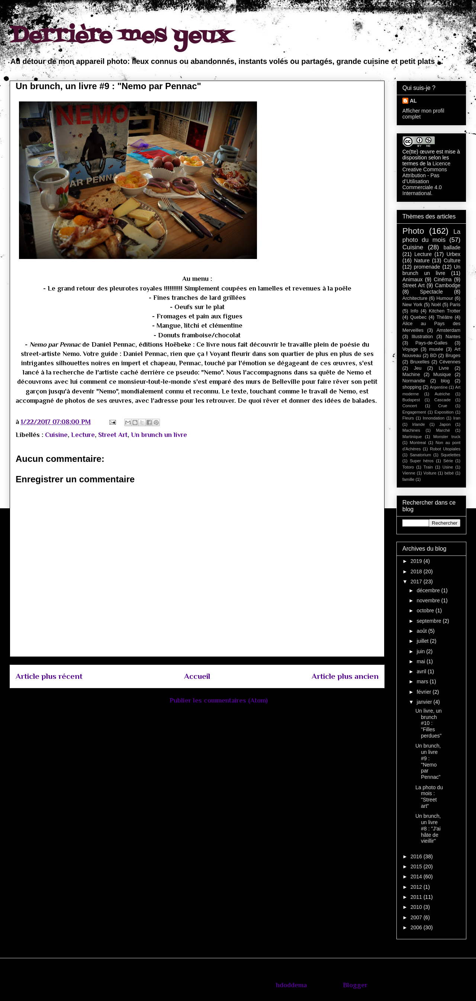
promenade (427, 267)
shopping (411, 387)
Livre (444, 368)
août (422, 631)
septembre (429, 621)
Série (448, 461)
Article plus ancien (345, 676)
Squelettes (450, 455)
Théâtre (445, 317)
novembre (428, 600)
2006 (417, 927)
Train (428, 467)
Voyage (410, 349)
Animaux (412, 279)
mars (423, 681)
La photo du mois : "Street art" (429, 796)
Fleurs (408, 418)
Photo (413, 231)
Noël (436, 304)
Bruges (453, 355)
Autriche (442, 394)
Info (414, 311)
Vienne (408, 473)
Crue (442, 406)
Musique (442, 374)
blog (445, 380)
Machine (411, 374)
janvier (424, 702)
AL (413, 101)
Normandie (413, 380)
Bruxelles (420, 362)
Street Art (113, 434)
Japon (444, 424)
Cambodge (448, 285)
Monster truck (446, 436)
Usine (448, 467)
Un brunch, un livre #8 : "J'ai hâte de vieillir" (428, 828)
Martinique (412, 436)
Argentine (439, 387)
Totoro (408, 467)
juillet (423, 641)
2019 (417, 561)
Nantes (453, 336)
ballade (452, 247)
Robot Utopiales (445, 449)
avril (422, 671)
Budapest (411, 400)
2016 (417, 856)
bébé (449, 473)
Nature (422, 260)
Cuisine (56, 434)
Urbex (453, 254)
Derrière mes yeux (120, 36)
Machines (411, 430)
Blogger (355, 985)
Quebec (418, 317)
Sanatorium (420, 455)
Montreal (418, 442)
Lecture (83, 434)
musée (436, 349)
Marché (443, 430)
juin (421, 651)
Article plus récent (49, 676)
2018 (417, 571)
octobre (425, 610)
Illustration (422, 336)
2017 (417, 581)
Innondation (433, 418)
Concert (409, 406)
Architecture (414, 298)
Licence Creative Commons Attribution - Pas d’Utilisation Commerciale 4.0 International (426, 178)
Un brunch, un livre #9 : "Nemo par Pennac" (428, 761)
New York (412, 304)
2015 (417, 866)
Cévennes (449, 362)
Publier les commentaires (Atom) (219, 700)
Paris (455, 304)
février (424, 692)
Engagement (414, 412)
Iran (456, 418)
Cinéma (442, 279)
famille (408, 479)
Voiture (430, 473)
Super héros (422, 461)
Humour (444, 298)
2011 (417, 897)
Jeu (417, 368)
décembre (428, 590)
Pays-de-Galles (431, 343)
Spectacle (431, 292)
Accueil (197, 676)
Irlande (418, 424)
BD (433, 355)
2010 (417, 907)
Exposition (444, 412)
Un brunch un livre (159, 434)
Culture (452, 260)
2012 (417, 887)
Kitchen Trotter (444, 311)
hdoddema (291, 985)
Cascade (442, 400)
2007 (417, 917)
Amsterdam (448, 330)
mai (421, 661)
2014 (417, 876)
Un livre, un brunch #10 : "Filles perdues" (428, 723)
